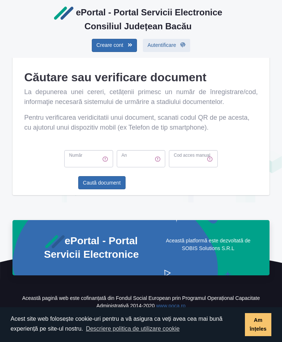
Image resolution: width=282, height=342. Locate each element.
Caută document (102, 183)
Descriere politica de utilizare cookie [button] (133, 329)
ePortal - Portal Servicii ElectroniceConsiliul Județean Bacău (138, 19)
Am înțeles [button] (258, 324)
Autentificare (167, 45)
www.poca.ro (170, 306)
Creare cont (114, 45)
